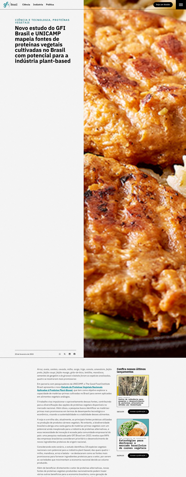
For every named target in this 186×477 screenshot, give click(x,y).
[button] (60, 354)
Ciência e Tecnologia (33, 19)
